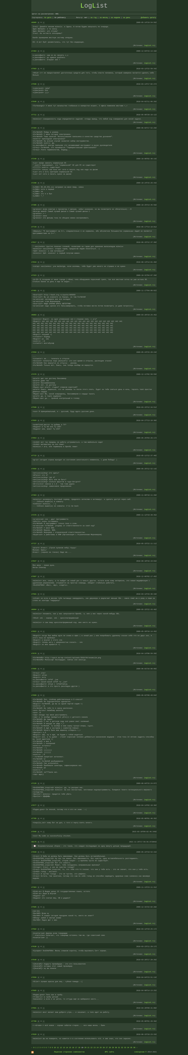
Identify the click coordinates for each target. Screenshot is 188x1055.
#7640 (33, 960)
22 (91, 1047)
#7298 (33, 183)
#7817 (33, 242)
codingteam (139, 1052)
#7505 (33, 907)
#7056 (33, 469)
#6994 (33, 609)
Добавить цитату (148, 17)
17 (76, 1047)
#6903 (33, 315)
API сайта (109, 1052)
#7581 (33, 594)
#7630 (33, 946)
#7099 (33, 695)
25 (101, 1047)
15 (70, 1047)
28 (110, 1047)
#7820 (33, 1034)
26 (104, 1047)
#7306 (33, 205)
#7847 (33, 561)
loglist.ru (149, 45)
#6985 (33, 22)
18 (79, 1047)
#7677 (33, 805)
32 (122, 1047)
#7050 (33, 352)
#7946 (33, 831)
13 (64, 1047)
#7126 (33, 783)
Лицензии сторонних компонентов (69, 1052)
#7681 (33, 1008)
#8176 (33, 842)
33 (125, 1047)
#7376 (33, 515)
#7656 (33, 977)
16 (73, 1047)
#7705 (33, 818)
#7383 (33, 887)
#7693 (33, 420)
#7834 (33, 262)
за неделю (115, 17)
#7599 (33, 407)
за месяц (104, 17)
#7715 (33, 455)
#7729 (33, 227)
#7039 (33, 852)
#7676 (33, 653)
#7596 (33, 84)
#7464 (33, 51)
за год (93, 17)
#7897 (33, 576)
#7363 (33, 495)
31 (119, 1047)
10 (55, 1047)
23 (94, 1047)
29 (113, 1047)
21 (88, 1047)
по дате (47, 17)
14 (67, 1047)
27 (107, 1047)
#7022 (33, 631)
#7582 (33, 929)
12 (61, 1047)
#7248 (33, 159)
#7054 (33, 438)
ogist (94, 5)
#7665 (33, 990)
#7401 (33, 290)
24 (98, 1047)
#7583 (33, 68)
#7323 (33, 275)
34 (128, 1047)
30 (116, 1047)
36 (134, 1047)
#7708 (33, 1021)
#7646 (33, 101)
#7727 (33, 543)
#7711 (33, 115)
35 (131, 1047)
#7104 (33, 128)
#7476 (33, 374)
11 (58, 1047)
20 (85, 1047)
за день (126, 17)
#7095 (33, 669)
